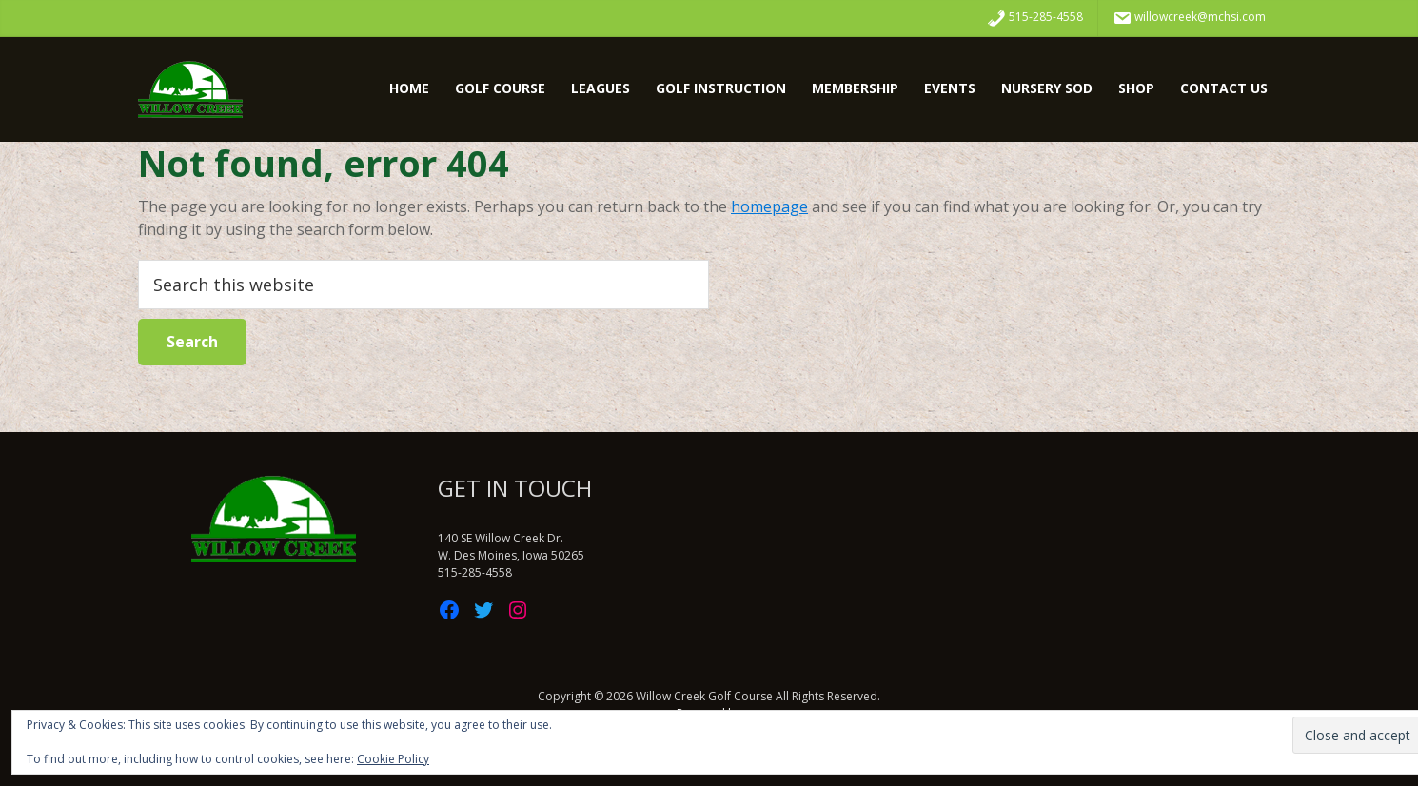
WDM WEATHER (1009, 546)
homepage (769, 206)
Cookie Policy (393, 759)
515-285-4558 (1035, 18)
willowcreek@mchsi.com (1189, 18)
